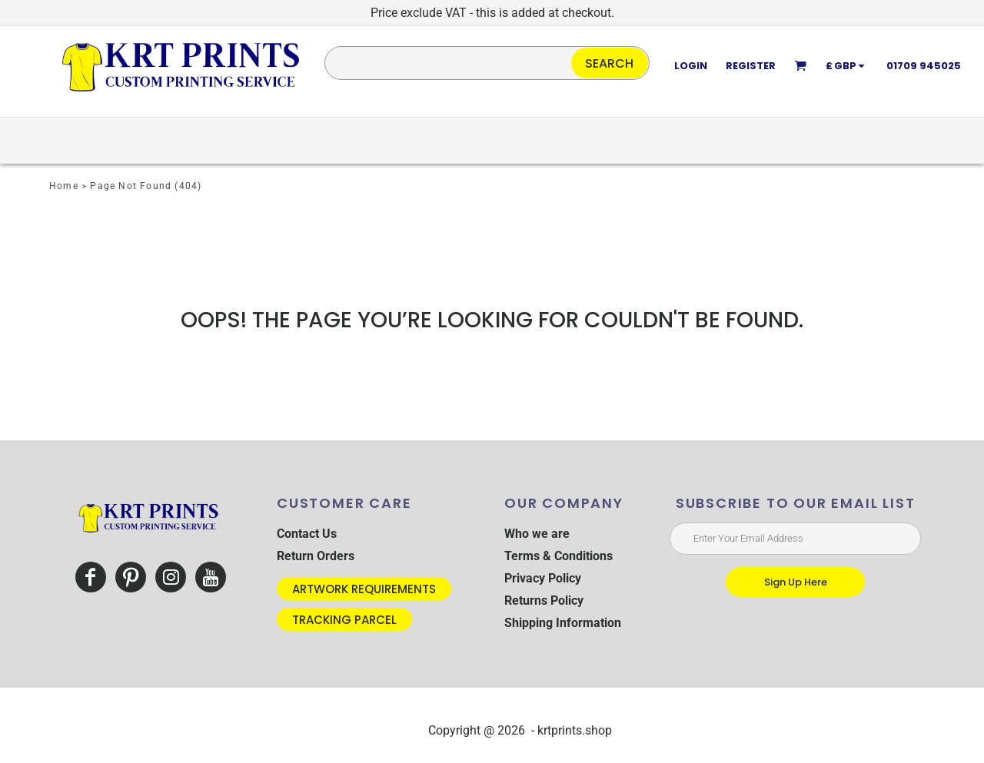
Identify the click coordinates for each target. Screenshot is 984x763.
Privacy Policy (542, 578)
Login (690, 65)
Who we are (537, 533)
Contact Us (307, 533)
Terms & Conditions (558, 556)
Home (63, 186)
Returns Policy (543, 600)
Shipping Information (562, 622)
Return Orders (315, 556)
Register (751, 65)
